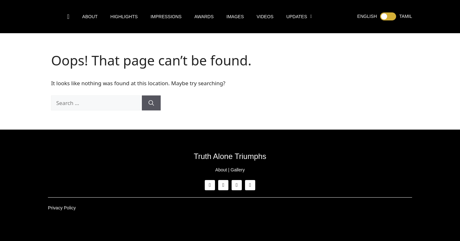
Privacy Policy (62, 207)
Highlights (124, 16)
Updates (299, 16)
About (89, 16)
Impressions (165, 16)
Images (235, 16)
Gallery (238, 169)
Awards (203, 16)
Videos (265, 16)
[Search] (151, 103)
